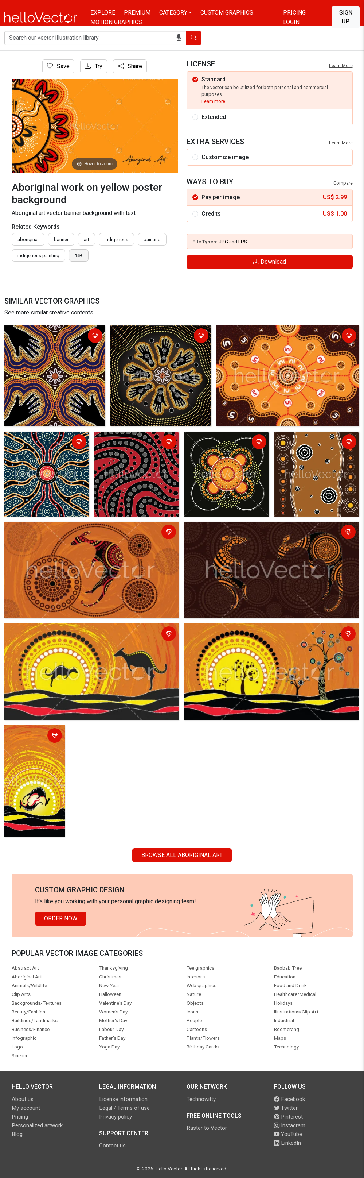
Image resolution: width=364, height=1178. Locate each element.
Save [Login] (58, 66)
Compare (343, 183)
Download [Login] (269, 261)
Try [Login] (93, 66)
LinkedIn (287, 1143)
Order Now (60, 918)
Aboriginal (28, 239)
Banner (61, 239)
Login (291, 22)
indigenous (116, 239)
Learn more (213, 101)
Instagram (289, 1125)
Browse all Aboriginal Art (182, 854)
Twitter (286, 1108)
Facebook (289, 1099)
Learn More (341, 65)
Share (130, 66)
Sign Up (345, 17)
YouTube (288, 1134)
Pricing (294, 12)
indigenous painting (38, 255)
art (86, 239)
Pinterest (288, 1116)
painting (152, 239)
